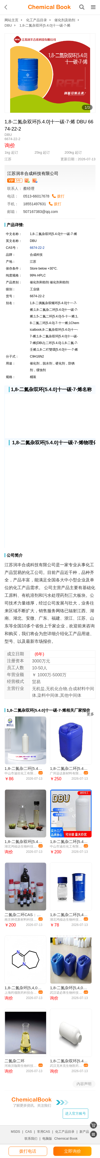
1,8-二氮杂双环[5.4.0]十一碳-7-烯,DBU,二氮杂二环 (23, 841)
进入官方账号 (75, 1113)
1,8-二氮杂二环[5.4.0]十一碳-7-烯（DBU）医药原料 (23, 768)
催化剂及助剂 (64, 20)
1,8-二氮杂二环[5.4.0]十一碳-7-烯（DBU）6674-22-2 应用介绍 (68, 841)
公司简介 (15, 555)
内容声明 (84, 1084)
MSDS (15, 1132)
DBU (8, 25)
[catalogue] (93, 1134)
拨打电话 (27, 1151)
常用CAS (43, 1132)
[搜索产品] (82, 7)
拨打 (61, 196)
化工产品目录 (36, 20)
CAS (28, 1132)
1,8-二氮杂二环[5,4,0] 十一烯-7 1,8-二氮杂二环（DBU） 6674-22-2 (68, 914)
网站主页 (11, 20)
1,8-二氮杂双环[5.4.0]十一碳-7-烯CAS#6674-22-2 (68, 1061)
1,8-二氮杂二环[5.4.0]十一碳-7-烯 (68, 768)
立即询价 (72, 1151)
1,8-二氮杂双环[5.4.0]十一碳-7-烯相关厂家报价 (48, 710)
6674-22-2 (37, 248)
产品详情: (15, 225)
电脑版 (47, 1138)
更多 (90, 714)
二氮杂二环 (15, 1061)
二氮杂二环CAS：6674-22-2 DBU (23, 914)
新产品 (84, 1132)
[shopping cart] (93, 1125)
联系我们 (31, 1138)
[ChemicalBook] (49, 7)
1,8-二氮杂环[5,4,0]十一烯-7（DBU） (23, 987)
